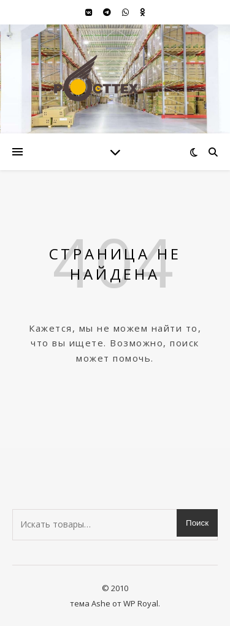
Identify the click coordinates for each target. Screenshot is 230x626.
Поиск (197, 522)
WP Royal (140, 603)
